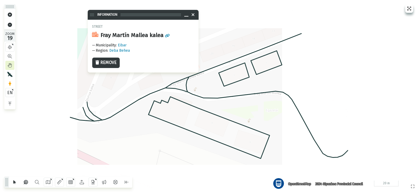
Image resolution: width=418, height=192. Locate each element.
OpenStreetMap (298, 183)
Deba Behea (119, 50)
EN (10, 92)
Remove (105, 62)
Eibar (122, 45)
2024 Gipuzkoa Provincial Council (337, 183)
